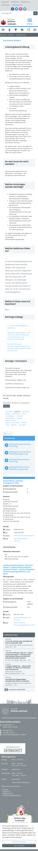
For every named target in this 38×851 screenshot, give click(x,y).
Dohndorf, (25, 412)
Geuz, (24, 414)
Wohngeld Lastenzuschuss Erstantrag (20, 445)
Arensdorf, (9, 412)
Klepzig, (19, 418)
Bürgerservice (21, 35)
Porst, (7, 425)
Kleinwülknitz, (10, 418)
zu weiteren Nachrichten (16, 689)
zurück (8, 434)
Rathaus (11, 35)
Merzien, (24, 423)
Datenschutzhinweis (19, 842)
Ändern (6, 406)
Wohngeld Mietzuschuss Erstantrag (19, 460)
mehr (15, 647)
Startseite (3, 35)
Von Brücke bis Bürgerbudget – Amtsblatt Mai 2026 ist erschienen (17, 680)
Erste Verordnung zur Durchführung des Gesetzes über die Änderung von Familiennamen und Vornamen (18, 347)
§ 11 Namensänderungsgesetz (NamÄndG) (17, 327)
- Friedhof (5, 790)
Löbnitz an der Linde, (12, 423)
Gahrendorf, (16, 414)
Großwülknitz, (10, 416)
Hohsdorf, (20, 416)
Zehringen (22, 425)
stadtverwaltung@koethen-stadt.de (14, 734)
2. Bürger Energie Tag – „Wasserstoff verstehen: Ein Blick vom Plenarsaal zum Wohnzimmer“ (18, 667)
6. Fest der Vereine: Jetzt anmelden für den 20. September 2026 (18, 642)
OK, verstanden (19, 846)
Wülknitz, (14, 425)
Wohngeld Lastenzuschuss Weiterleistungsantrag (20, 453)
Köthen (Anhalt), (10, 420)
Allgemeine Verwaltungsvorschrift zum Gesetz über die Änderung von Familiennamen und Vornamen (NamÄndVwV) (18, 336)
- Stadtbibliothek (7, 793)
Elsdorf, (8, 414)
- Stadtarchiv (6, 792)
